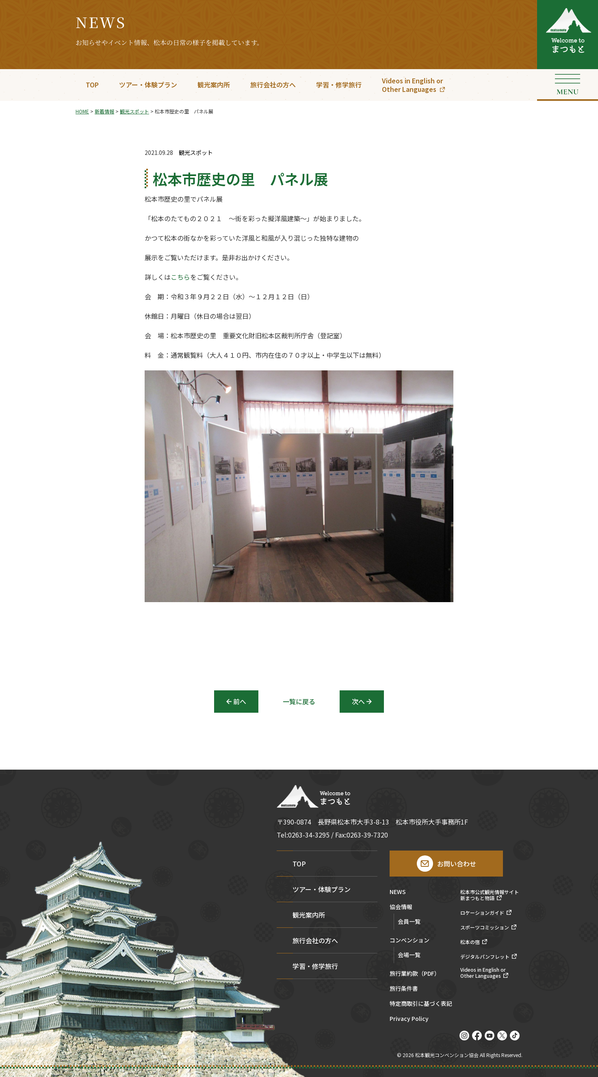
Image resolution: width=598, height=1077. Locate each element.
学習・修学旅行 (339, 84)
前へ (239, 701)
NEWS (398, 892)
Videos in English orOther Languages (412, 85)
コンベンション (409, 940)
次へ (358, 701)
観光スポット (196, 153)
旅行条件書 (404, 989)
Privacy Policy (409, 1019)
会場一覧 (409, 955)
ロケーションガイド (482, 912)
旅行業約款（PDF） (415, 973)
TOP (92, 84)
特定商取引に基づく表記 (421, 1004)
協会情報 (401, 907)
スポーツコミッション (484, 927)
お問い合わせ (456, 863)
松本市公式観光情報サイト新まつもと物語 (489, 895)
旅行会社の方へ (273, 84)
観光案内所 (213, 84)
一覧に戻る (299, 701)
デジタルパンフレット (484, 956)
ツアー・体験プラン (148, 84)
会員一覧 (409, 921)
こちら (180, 279)
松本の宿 (470, 942)
